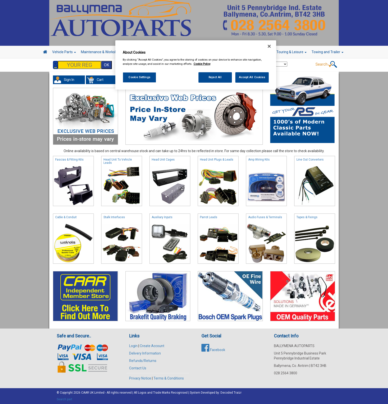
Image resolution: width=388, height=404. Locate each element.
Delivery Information (145, 353)
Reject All (215, 77)
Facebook (213, 350)
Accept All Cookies (252, 77)
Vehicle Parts (64, 52)
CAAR (85, 392)
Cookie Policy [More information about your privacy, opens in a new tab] (202, 64)
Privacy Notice (140, 378)
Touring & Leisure (291, 52)
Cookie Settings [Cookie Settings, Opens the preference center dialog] (139, 77)
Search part (64, 399)
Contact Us (137, 368)
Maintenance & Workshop (102, 52)
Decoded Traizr (231, 392)
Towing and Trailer (327, 52)
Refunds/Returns (142, 361)
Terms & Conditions (168, 378)
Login (133, 346)
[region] (195, 65)
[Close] (269, 46)
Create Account (152, 346)
